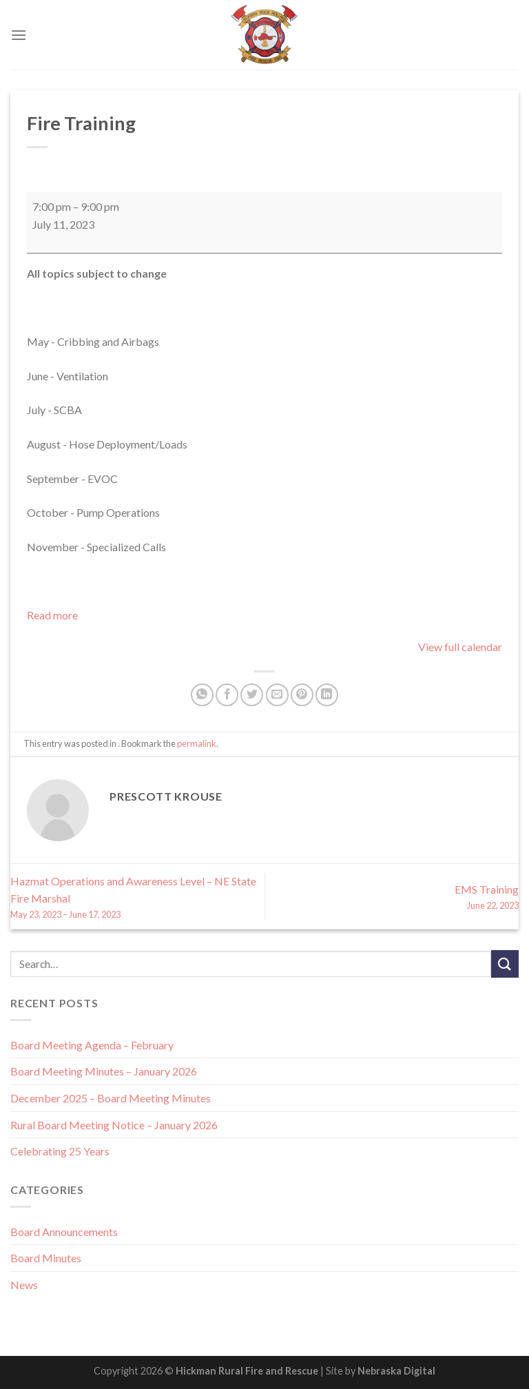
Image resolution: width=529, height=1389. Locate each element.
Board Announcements (64, 1231)
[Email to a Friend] (277, 694)
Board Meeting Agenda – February (92, 1044)
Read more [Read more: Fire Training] (52, 614)
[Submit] (505, 963)
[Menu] (18, 35)
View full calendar (460, 646)
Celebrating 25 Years (60, 1151)
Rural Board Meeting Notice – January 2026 (114, 1124)
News (24, 1284)
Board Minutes (45, 1257)
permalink (196, 743)
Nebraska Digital (396, 1371)
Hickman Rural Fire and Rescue (247, 1371)
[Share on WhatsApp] (202, 694)
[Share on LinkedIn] (326, 694)
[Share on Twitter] (251, 694)
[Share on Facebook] (227, 694)
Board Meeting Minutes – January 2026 (103, 1071)
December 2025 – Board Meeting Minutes (110, 1097)
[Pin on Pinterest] (302, 694)
